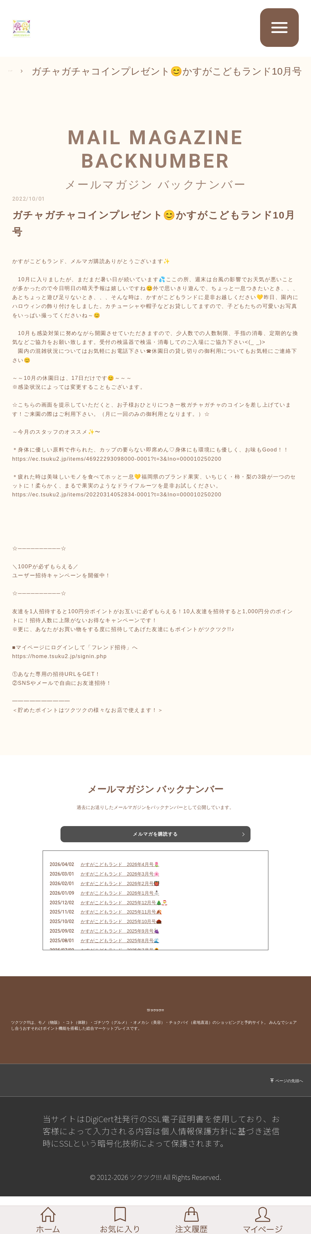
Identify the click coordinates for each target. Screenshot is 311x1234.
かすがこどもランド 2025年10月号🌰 (121, 939)
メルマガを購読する (155, 845)
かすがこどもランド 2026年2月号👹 (120, 901)
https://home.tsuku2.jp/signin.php (59, 666)
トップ (23, 76)
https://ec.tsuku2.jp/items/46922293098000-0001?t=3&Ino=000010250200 (117, 468)
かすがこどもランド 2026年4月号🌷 (120, 882)
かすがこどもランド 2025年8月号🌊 (120, 958)
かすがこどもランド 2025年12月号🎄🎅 (124, 920)
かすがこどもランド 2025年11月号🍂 (121, 929)
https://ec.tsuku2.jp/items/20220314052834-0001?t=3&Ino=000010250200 (117, 504)
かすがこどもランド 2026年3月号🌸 (120, 891)
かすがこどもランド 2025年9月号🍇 (120, 948)
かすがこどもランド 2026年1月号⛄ (120, 911)
